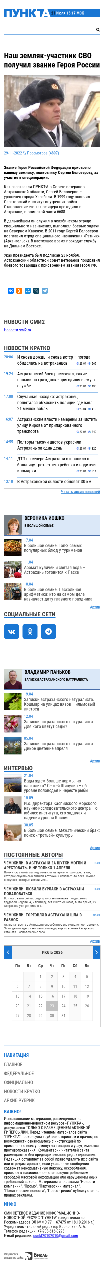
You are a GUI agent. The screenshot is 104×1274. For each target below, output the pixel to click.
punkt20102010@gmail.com (55, 1236)
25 (75, 1006)
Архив (95, 607)
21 (29, 1006)
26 (87, 1006)
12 (87, 986)
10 (64, 986)
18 (75, 996)
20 (18, 1006)
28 (29, 1016)
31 (64, 1016)
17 (64, 996)
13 (18, 996)
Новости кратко (22, 1091)
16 (52, 996)
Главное (13, 1064)
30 (52, 1016)
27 (18, 1016)
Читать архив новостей (80, 492)
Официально (18, 1082)
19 (87, 996)
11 (75, 986)
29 (40, 1016)
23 (52, 1006)
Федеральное (19, 1073)
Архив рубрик (19, 1100)
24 (64, 1006)
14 (29, 996)
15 (40, 996)
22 (40, 1006)
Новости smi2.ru (17, 330)
